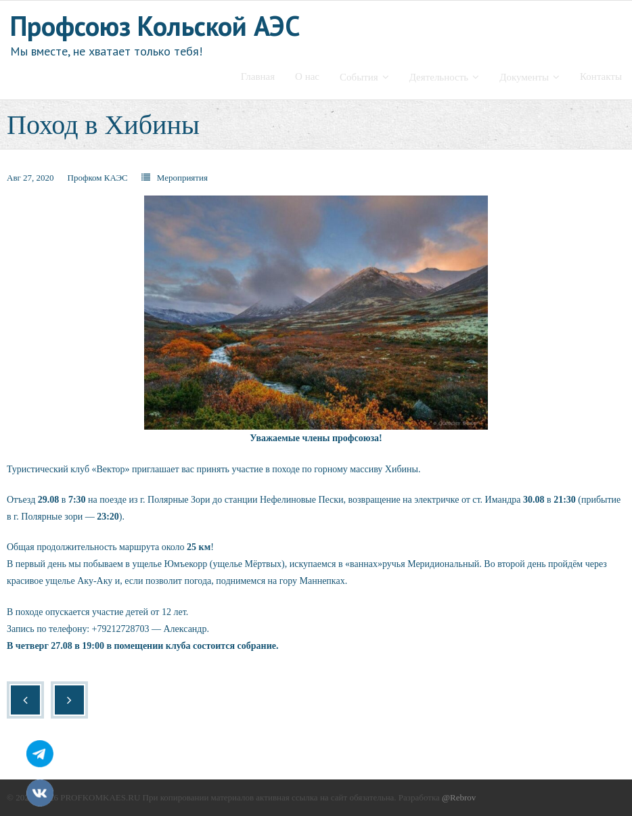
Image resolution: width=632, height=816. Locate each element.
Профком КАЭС (98, 178)
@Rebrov (459, 797)
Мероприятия (182, 178)
